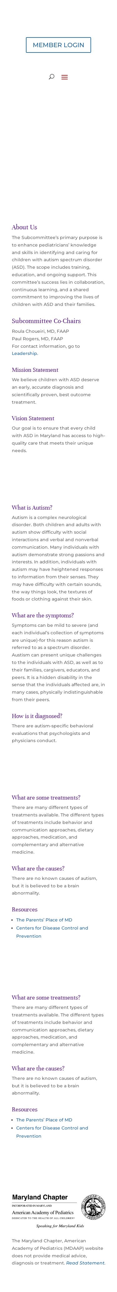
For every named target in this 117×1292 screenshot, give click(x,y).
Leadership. (25, 353)
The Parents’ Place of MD (44, 920)
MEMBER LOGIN (58, 45)
